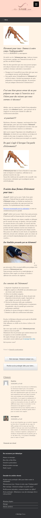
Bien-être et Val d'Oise (9, 460)
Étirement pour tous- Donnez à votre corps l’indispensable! (20, 484)
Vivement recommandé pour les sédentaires (16, 209)
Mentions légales (8, 501)
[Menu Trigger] (36, 4)
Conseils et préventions (16, 349)
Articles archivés (8, 507)
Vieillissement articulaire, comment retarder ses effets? (19, 489)
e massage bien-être (29, 339)
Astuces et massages (9, 457)
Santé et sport (7, 468)
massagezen (23, 53)
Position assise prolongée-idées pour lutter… (20, 367)
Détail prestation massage (10, 465)
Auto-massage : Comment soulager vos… (20, 359)
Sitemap (5, 504)
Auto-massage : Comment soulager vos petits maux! (18, 487)
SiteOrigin (19, 514)
